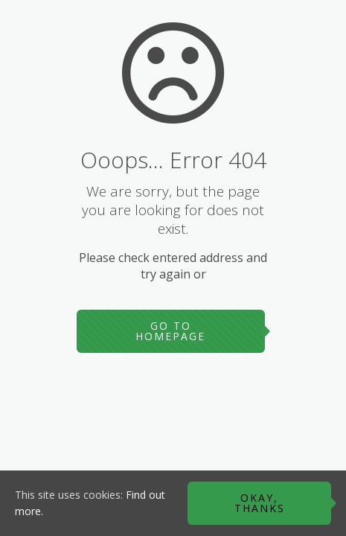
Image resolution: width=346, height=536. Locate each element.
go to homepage (170, 331)
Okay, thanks (259, 503)
